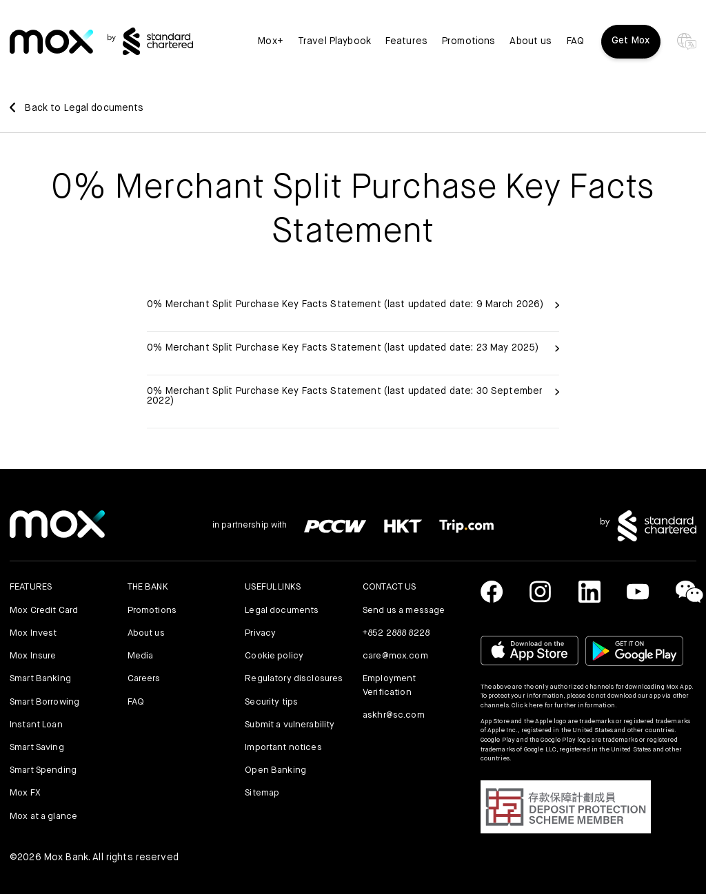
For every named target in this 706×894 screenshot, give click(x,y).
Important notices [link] (283, 747)
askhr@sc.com (394, 715)
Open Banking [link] (275, 770)
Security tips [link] (271, 702)
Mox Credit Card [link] (44, 610)
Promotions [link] (468, 41)
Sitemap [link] (262, 793)
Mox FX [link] (25, 793)
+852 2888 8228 (396, 633)
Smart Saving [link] (37, 747)
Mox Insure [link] (33, 656)
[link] (51, 42)
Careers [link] (144, 678)
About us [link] (531, 41)
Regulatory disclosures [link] (294, 678)
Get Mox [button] (631, 40)
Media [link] (141, 656)
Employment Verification (389, 685)
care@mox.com (395, 656)
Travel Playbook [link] (334, 41)
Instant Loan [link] (36, 724)
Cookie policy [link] (274, 656)
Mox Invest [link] (33, 633)
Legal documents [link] (282, 610)
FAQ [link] (575, 41)
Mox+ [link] (270, 41)
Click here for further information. (564, 706)
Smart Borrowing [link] (44, 702)
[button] (566, 806)
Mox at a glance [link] (43, 816)
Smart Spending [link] (43, 770)
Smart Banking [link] (40, 678)
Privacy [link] (260, 633)
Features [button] (406, 41)
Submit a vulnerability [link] (289, 724)
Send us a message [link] (404, 610)
